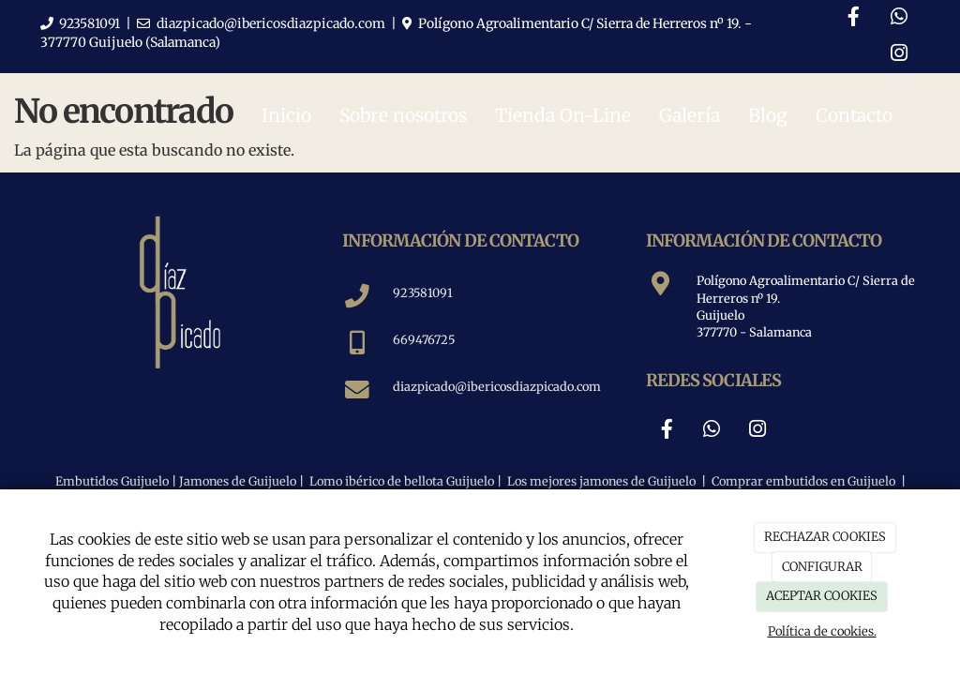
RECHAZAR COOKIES (825, 537)
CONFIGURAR (822, 567)
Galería (689, 115)
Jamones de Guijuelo (237, 480)
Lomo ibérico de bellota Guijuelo (401, 480)
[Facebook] (853, 18)
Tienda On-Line (563, 115)
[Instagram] (899, 55)
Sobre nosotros (403, 115)
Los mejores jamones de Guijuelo (600, 480)
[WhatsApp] (899, 18)
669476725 (424, 339)
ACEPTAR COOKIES (822, 596)
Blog (768, 115)
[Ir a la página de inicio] (34, 115)
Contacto (854, 115)
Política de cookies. (822, 631)
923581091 (89, 23)
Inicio (286, 115)
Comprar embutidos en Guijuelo (803, 480)
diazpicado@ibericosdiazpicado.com (271, 23)
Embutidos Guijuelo (112, 480)
